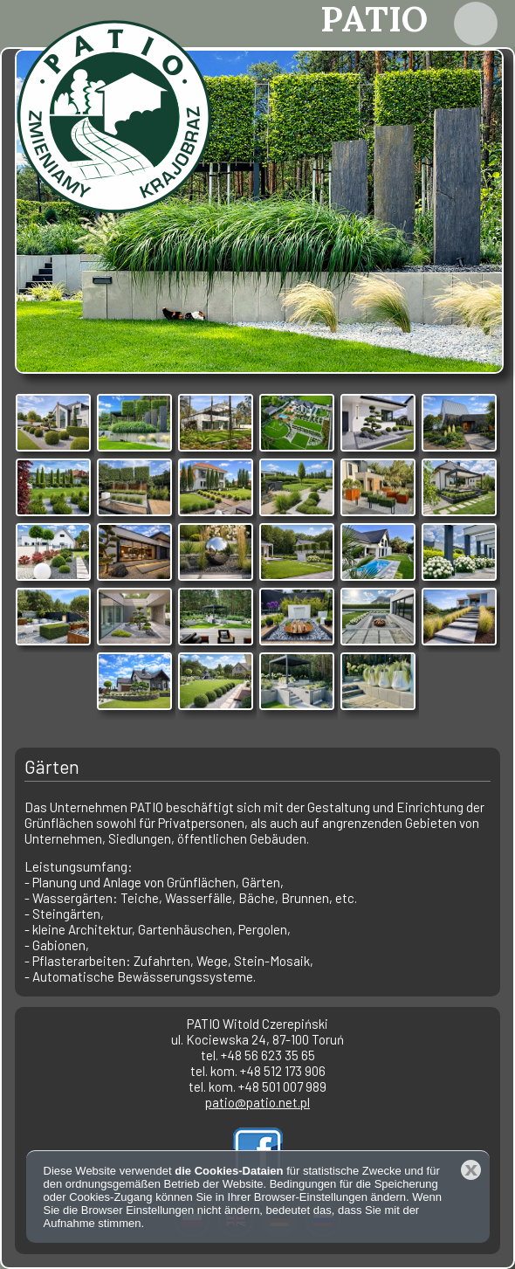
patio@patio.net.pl (257, 1102)
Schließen (471, 1170)
